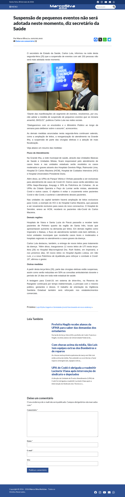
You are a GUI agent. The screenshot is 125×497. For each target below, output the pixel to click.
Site (28, 460)
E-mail (30, 450)
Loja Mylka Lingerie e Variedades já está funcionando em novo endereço (64, 307)
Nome (30, 441)
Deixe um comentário (25, 41)
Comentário (32, 410)
